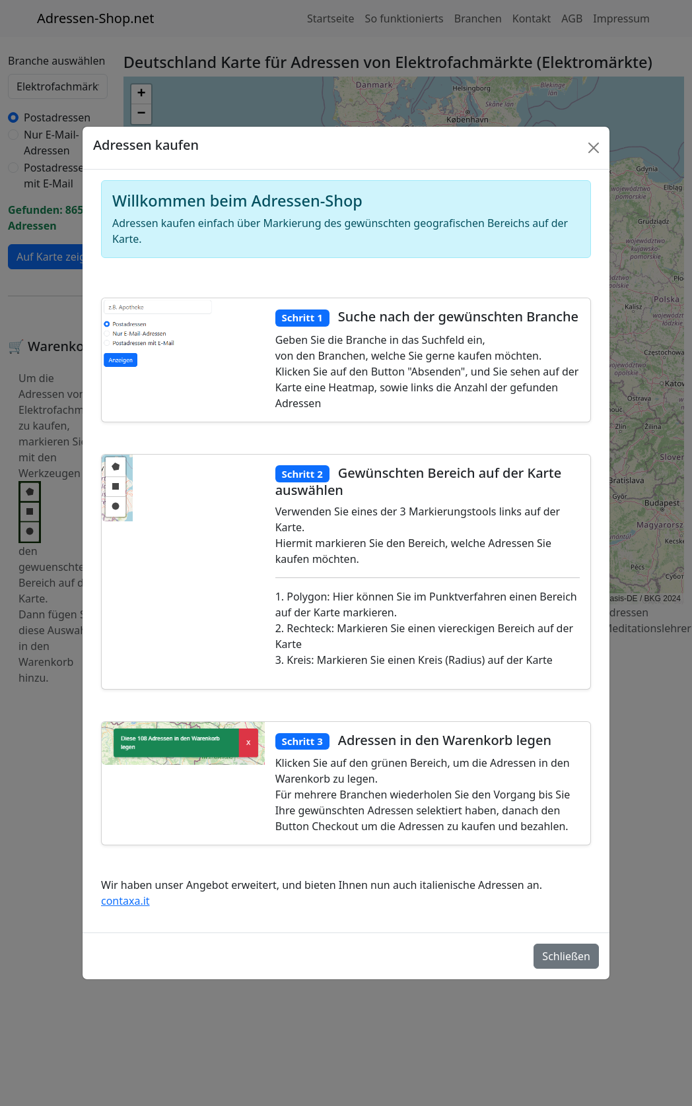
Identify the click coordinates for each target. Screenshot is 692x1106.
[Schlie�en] (593, 147)
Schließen (566, 956)
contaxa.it (125, 901)
